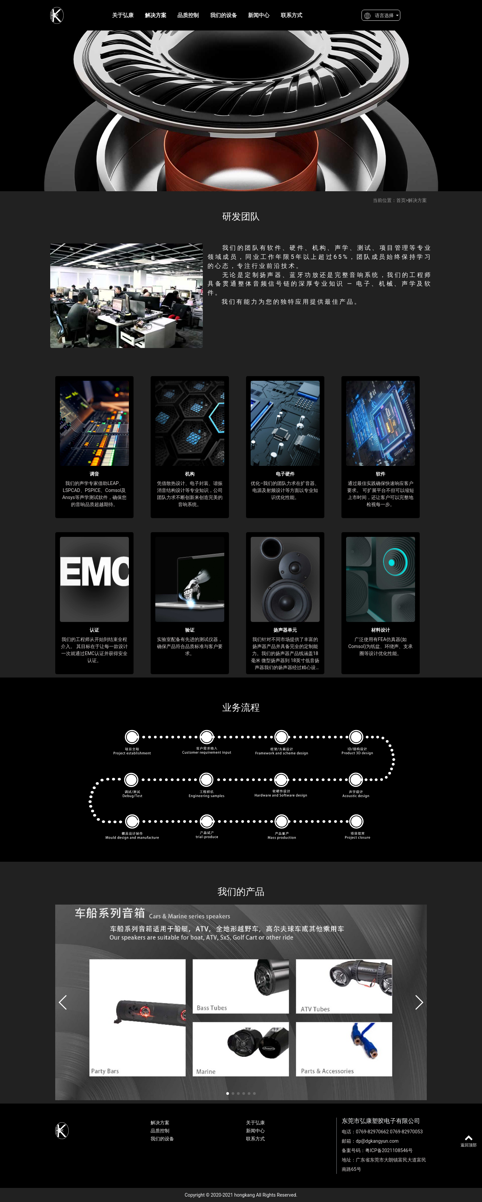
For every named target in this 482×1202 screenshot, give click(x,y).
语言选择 (379, 16)
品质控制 (188, 15)
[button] (63, 1002)
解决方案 (155, 15)
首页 (401, 200)
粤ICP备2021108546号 (389, 1150)
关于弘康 (123, 15)
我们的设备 (223, 15)
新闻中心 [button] (258, 15)
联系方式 (291, 15)
